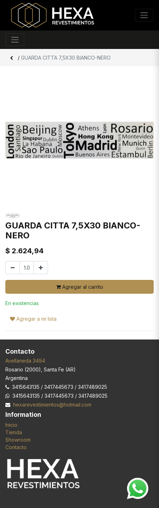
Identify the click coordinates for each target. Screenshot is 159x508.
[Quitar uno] (12, 267)
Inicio (11, 425)
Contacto (16, 447)
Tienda (13, 432)
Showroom (18, 440)
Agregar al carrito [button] (79, 287)
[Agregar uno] (40, 267)
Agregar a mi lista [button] (33, 319)
